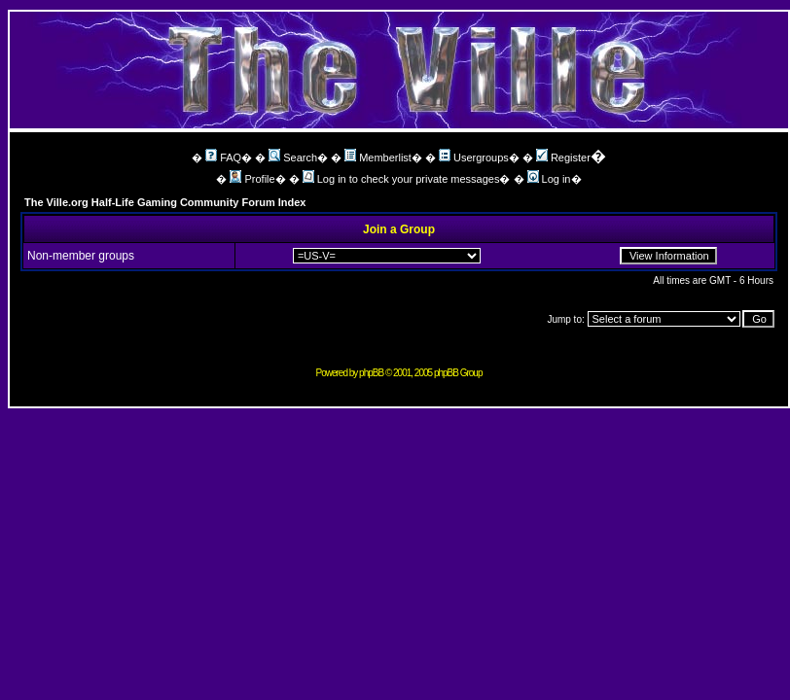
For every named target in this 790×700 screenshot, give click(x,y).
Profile (252, 179)
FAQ (223, 157)
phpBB (371, 373)
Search (293, 157)
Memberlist (378, 157)
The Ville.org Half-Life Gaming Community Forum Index (165, 202)
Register (563, 157)
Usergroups (474, 157)
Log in (549, 179)
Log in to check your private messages (401, 179)
